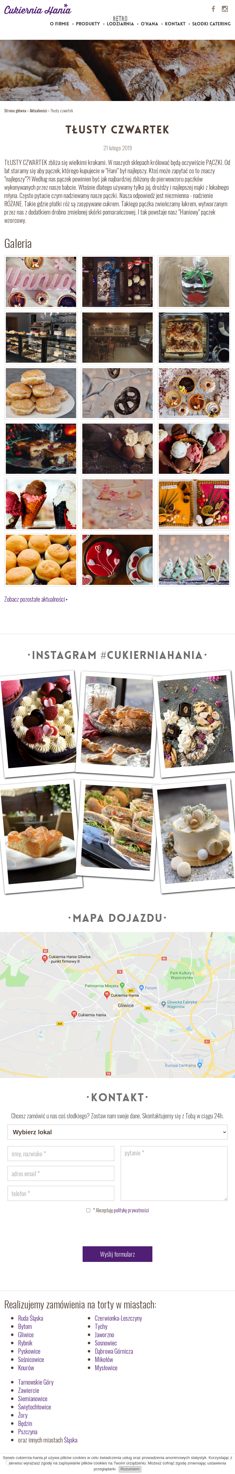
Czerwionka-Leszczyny (118, 1317)
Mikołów (104, 1359)
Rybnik (25, 1342)
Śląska (70, 1439)
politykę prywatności (131, 1210)
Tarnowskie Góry (36, 1381)
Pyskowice (29, 1351)
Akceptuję (121, 1210)
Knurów (26, 1367)
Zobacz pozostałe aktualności (34, 599)
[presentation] (117, 1231)
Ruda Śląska (30, 1317)
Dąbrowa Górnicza (114, 1351)
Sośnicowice (31, 1359)
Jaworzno (104, 1334)
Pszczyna (27, 1431)
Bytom (25, 1326)
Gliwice (26, 1334)
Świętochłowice (34, 1406)
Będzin (25, 1423)
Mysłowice (106, 1367)
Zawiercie (28, 1390)
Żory (23, 1415)
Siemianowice (32, 1398)
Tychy (101, 1326)
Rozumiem (130, 1469)
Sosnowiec (106, 1342)
